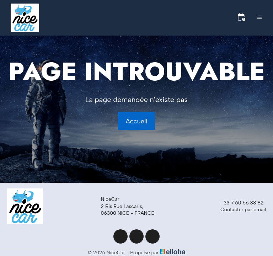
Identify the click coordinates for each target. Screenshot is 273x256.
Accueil (136, 121)
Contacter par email (239, 210)
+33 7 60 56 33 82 (237, 203)
